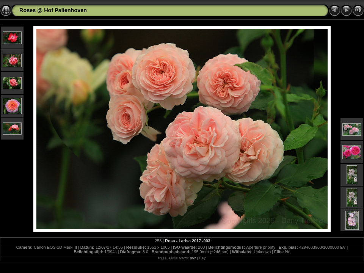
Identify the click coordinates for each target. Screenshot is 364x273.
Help (203, 258)
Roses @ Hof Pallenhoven (53, 10)
